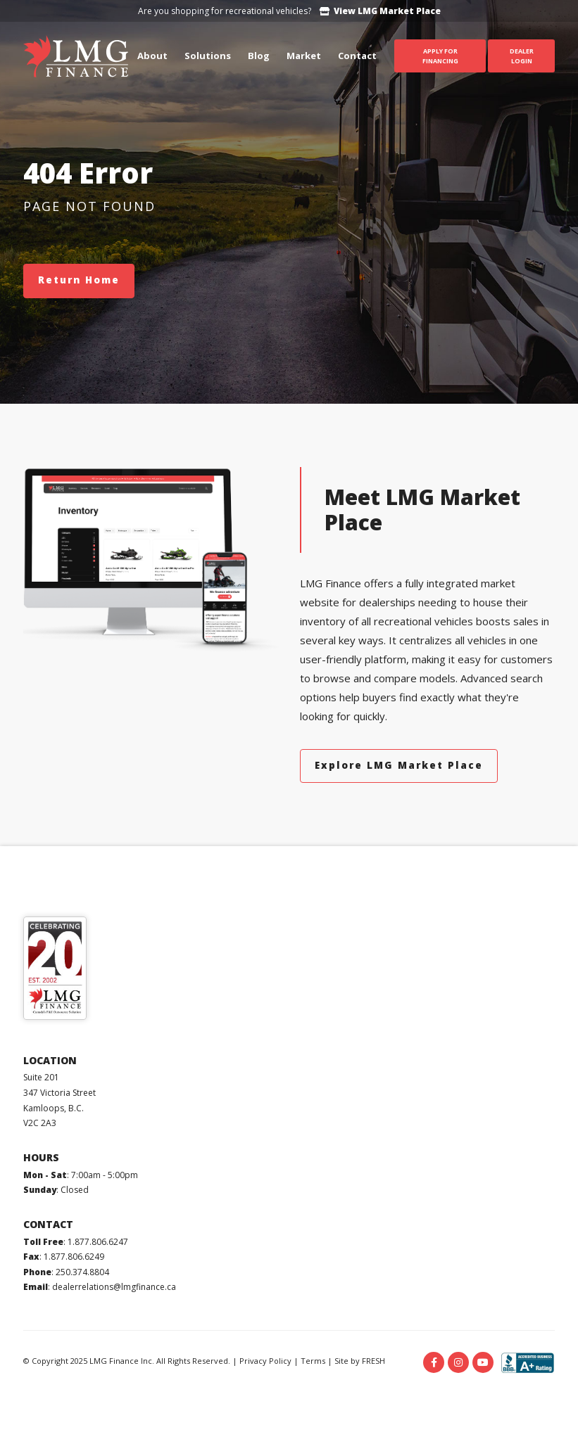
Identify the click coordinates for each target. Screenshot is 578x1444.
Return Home (79, 280)
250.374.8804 (82, 1272)
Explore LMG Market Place (399, 765)
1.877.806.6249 (74, 1257)
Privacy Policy (265, 1360)
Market (304, 55)
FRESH (373, 1360)
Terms (313, 1360)
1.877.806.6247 (98, 1242)
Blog (259, 55)
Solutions (207, 55)
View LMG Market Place (380, 11)
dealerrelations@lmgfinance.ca (114, 1287)
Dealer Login (522, 55)
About (152, 55)
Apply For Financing (440, 55)
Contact (357, 55)
